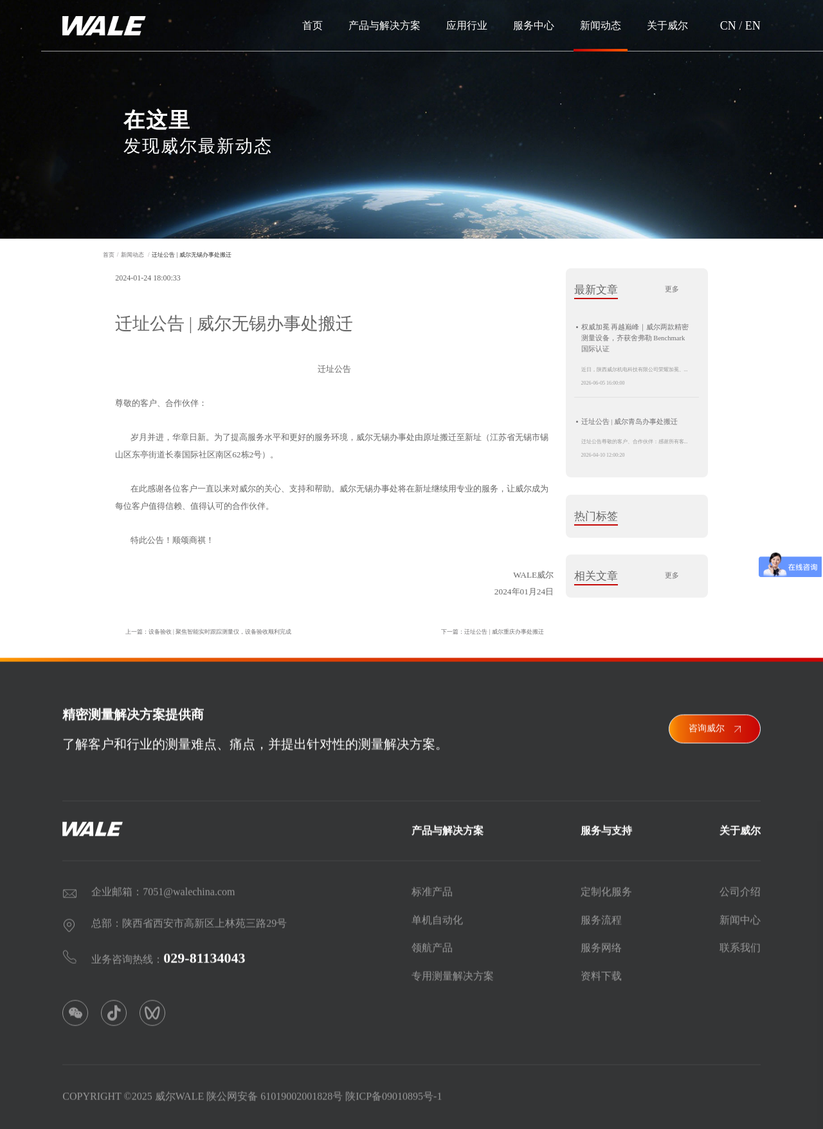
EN (753, 25)
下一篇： (496, 632)
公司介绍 (740, 888)
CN (728, 25)
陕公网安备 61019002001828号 (274, 1092)
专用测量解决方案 (453, 972)
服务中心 (533, 25)
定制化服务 (606, 888)
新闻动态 (600, 25)
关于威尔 (667, 25)
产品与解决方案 (384, 25)
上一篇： (203, 632)
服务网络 (601, 944)
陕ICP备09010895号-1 (393, 1092)
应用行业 (466, 25)
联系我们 (740, 944)
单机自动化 (437, 916)
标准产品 (432, 888)
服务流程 (601, 916)
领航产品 (432, 944)
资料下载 (601, 972)
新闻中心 (740, 916)
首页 (312, 25)
